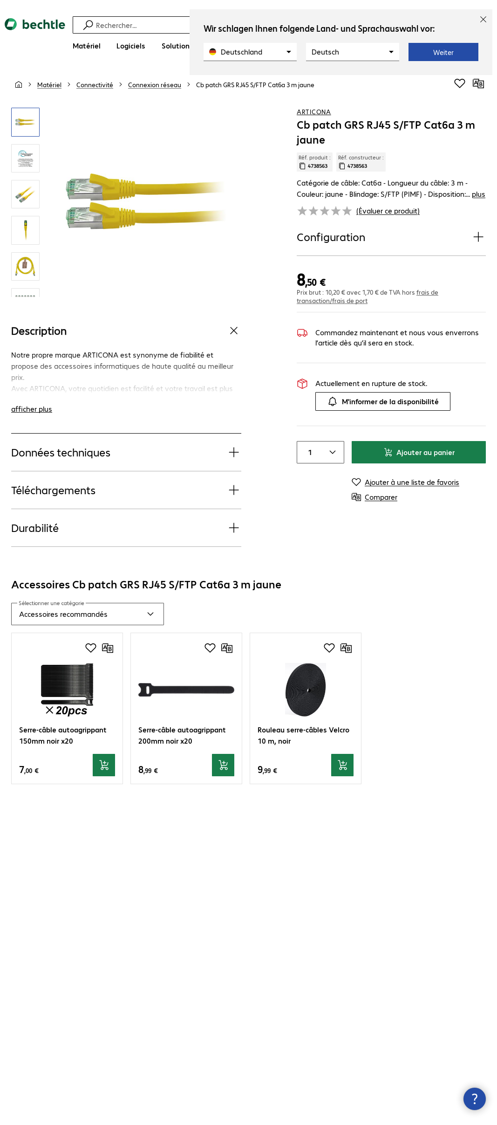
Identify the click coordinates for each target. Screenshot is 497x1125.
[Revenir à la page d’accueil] (35, 37)
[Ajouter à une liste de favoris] (459, 83)
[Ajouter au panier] (104, 765)
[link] (255, 84)
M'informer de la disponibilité (383, 401)
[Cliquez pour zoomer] (25, 122)
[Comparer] (478, 83)
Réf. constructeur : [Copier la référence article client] (361, 162)
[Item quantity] (308, 452)
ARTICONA (314, 111)
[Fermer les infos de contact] (474, 1099)
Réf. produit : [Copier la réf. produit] (315, 162)
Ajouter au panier (419, 452)
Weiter (443, 52)
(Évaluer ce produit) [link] (388, 210)
